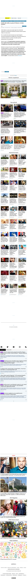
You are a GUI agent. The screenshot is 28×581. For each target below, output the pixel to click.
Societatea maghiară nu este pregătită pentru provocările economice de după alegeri (11, 394)
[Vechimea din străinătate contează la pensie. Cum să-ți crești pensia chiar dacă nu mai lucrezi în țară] (13, 208)
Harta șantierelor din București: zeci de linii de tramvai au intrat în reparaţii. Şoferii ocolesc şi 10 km (22, 200)
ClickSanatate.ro (3, 575)
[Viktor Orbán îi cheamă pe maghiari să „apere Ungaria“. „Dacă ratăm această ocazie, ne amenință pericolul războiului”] (22, 157)
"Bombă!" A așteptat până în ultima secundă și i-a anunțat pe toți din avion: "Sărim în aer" (4, 239)
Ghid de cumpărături (13, 77)
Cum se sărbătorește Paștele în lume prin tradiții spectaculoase (13, 538)
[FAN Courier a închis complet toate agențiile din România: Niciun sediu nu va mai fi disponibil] (5, 195)
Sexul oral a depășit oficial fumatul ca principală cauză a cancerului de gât (13, 265)
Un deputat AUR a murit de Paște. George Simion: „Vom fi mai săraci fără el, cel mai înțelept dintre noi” (13, 369)
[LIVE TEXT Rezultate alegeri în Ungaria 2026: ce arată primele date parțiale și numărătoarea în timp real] (5, 182)
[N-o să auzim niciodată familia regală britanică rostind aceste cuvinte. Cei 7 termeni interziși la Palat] (5, 286)
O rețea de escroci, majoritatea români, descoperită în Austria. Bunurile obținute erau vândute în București (5, 130)
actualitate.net (3, 268)
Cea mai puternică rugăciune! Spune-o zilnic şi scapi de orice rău (13, 291)
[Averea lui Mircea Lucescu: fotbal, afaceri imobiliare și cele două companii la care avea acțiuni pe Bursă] (22, 247)
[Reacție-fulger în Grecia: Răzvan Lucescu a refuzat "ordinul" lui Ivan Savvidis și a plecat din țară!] (22, 182)
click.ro (2, 150)
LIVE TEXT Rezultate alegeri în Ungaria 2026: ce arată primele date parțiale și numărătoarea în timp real (4, 187)
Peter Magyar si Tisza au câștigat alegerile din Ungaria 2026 (21, 175)
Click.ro (17, 573)
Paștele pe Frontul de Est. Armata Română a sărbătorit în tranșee (13, 252)
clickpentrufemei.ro (13, 294)
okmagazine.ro (16, 150)
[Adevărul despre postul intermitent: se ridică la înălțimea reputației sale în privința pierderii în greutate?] (5, 169)
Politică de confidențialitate (11, 567)
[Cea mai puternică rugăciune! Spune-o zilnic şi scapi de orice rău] (13, 286)
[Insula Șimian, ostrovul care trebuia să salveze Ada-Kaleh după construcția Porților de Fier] (22, 286)
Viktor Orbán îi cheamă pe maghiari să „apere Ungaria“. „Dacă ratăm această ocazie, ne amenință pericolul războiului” (22, 162)
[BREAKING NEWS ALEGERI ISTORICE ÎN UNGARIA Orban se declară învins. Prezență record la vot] (22, 234)
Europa (2, 358)
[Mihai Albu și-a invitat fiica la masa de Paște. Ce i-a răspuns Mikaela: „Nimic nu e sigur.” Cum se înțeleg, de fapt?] (13, 272)
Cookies (18, 567)
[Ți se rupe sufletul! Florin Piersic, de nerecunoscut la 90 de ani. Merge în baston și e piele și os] (5, 247)
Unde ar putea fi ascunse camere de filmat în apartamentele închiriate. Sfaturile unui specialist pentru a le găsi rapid (4, 226)
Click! (13, 455)
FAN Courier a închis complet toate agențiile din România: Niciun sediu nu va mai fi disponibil (4, 200)
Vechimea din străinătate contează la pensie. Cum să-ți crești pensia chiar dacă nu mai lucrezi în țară (13, 213)
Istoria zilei (19, 18)
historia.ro (20, 294)
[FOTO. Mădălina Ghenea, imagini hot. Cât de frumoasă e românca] (22, 208)
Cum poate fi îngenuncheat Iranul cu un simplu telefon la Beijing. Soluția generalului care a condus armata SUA (6, 115)
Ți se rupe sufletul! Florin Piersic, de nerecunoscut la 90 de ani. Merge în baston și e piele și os (5, 252)
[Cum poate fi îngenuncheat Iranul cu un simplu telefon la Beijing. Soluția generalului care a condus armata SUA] (7, 108)
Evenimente (3, 134)
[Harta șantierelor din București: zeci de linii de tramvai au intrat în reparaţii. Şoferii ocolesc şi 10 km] (22, 195)
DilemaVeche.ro (15, 575)
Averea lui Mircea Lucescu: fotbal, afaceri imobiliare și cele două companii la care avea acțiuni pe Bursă (22, 252)
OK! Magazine (13, 498)
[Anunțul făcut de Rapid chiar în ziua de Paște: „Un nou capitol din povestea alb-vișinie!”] (13, 169)
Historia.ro (24, 575)
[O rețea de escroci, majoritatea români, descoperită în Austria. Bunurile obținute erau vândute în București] (7, 124)
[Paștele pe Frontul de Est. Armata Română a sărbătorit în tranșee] (13, 247)
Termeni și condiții (4, 567)
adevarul (3, 71)
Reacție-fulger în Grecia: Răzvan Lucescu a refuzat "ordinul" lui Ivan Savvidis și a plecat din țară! (22, 187)
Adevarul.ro (13, 573)
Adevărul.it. (20, 55)
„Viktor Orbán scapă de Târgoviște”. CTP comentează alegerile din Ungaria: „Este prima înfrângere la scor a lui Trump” (12, 376)
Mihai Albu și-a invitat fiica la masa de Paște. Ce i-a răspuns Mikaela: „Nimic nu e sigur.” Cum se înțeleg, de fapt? (13, 278)
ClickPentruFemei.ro (9, 575)
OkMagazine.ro (20, 575)
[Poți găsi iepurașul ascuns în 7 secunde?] (13, 550)
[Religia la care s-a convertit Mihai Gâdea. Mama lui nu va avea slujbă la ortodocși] (5, 260)
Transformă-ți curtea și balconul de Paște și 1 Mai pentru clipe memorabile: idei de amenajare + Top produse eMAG (13, 81)
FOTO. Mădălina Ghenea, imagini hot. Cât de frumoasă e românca (21, 213)
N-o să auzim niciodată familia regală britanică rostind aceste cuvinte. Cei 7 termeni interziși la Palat (5, 291)
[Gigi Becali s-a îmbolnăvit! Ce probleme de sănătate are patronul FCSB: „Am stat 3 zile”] (13, 221)
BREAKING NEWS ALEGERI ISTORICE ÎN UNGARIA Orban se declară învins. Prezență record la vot (22, 239)
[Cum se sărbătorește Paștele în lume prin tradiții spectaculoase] (13, 529)
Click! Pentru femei (13, 519)
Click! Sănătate (14, 540)
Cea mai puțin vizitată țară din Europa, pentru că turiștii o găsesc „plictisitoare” (4, 162)
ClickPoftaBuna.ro (21, 573)
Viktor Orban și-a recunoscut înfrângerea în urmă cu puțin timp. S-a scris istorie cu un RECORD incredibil (4, 213)
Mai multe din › (13, 75)
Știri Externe (3, 118)
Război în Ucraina (13, 18)
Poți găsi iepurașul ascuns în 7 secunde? (8, 559)
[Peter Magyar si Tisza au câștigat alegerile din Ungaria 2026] (22, 170)
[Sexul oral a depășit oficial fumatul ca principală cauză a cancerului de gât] (13, 260)
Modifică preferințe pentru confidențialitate (13, 569)
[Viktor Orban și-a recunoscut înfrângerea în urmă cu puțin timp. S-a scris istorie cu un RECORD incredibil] (5, 208)
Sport (15, 118)
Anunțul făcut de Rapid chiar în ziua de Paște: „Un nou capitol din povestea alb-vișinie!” (13, 175)
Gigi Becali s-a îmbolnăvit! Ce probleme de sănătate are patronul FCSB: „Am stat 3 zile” (13, 226)
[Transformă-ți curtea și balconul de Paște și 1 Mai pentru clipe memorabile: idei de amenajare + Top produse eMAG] (14, 90)
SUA (15, 134)
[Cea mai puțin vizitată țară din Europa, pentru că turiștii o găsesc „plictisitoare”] (5, 157)
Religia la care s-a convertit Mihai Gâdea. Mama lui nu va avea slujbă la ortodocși (4, 265)
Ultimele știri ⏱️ (7, 18)
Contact (25, 567)
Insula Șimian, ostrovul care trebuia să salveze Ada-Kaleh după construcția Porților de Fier (22, 291)
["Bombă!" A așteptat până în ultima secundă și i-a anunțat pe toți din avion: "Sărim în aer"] (5, 234)
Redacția (21, 567)
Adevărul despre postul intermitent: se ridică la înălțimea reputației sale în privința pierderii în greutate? (5, 175)
